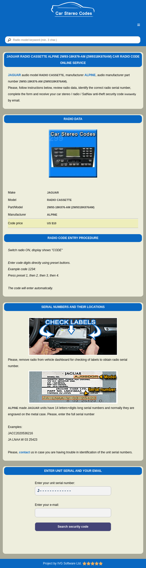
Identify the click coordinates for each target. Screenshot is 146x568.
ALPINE (90, 75)
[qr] (72, 39)
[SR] (73, 490)
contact (24, 452)
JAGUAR (14, 75)
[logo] (73, 10)
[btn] (8, 40)
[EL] (73, 512)
